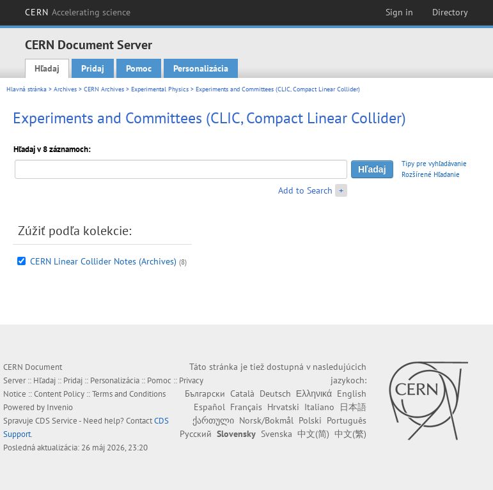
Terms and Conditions (129, 393)
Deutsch (275, 393)
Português (346, 420)
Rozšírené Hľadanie (431, 174)
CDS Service (56, 420)
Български (205, 393)
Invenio (60, 407)
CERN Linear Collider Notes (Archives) (103, 261)
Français (246, 407)
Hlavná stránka (26, 89)
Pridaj (92, 68)
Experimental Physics (160, 89)
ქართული (213, 420)
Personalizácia (200, 68)
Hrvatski (283, 407)
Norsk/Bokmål (266, 420)
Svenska (276, 434)
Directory (450, 12)
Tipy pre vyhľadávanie (434, 163)
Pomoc (139, 68)
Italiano (319, 407)
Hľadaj (47, 68)
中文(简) (313, 434)
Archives (65, 89)
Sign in (399, 12)
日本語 (353, 407)
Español (209, 407)
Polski (310, 420)
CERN (78, 12)
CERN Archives (104, 89)
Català (242, 393)
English (351, 393)
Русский (196, 434)
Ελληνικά (314, 393)
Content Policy (59, 393)
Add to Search (305, 190)
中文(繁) (350, 434)
